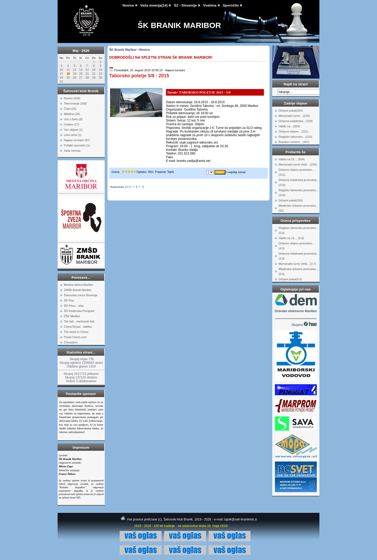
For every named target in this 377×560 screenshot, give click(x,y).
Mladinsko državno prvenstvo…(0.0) (299, 271)
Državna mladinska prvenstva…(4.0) (299, 256)
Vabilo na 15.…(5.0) (291, 238)
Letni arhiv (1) (72, 134)
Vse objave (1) (73, 129)
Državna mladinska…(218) (296, 121)
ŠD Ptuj (69, 300)
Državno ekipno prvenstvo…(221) (297, 172)
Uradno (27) (71, 124)
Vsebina (210, 5)
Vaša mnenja (72, 150)
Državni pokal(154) (291, 110)
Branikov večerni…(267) (294, 142)
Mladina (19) (72, 114)
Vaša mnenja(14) (154, 5)
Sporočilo (231, 5)
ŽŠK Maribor (72, 316)
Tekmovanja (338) (75, 103)
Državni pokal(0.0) (290, 279)
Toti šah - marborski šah (79, 321)
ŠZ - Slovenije (185, 5)
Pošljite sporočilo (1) (77, 145)
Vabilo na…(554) (289, 126)
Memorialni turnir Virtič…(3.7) (297, 263)
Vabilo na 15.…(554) (292, 159)
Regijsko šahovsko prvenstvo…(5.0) (299, 230)
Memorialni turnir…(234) (294, 115)
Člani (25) (70, 108)
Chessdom (71, 342)
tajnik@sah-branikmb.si (240, 519)
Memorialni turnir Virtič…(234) (298, 164)
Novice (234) (72, 98)
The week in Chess (76, 331)
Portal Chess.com (75, 337)
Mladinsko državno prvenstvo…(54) (299, 208)
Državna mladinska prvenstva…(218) (299, 182)
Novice (128, 5)
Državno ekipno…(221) (293, 131)
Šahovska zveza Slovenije (80, 295)
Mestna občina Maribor (78, 284)
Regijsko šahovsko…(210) (295, 136)
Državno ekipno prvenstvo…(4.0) (297, 246)
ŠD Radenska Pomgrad (79, 310)
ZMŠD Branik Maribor (78, 290)
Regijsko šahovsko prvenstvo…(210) (299, 193)
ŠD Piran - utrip (74, 305)
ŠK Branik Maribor (179, 25)
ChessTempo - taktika (78, 326)
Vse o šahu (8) (73, 119)
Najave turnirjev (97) (77, 140)
